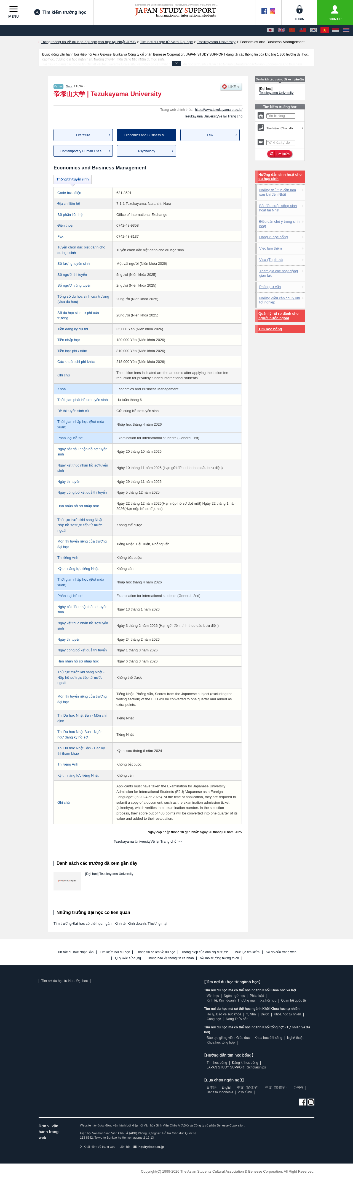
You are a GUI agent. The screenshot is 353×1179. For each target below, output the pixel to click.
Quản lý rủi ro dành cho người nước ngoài (278, 315)
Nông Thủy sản (237, 1019)
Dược (265, 1014)
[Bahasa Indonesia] (335, 30)
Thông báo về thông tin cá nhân (170, 958)
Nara (69, 86)
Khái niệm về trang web (97, 1146)
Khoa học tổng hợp (221, 1042)
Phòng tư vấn (270, 287)
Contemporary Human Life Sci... (84, 151)
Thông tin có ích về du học (155, 952)
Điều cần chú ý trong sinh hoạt (279, 223)
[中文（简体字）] (292, 30)
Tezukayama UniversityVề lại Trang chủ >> (148, 841)
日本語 (211, 1087)
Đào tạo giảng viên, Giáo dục (228, 1038)
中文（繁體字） (276, 1087)
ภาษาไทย (245, 1092)
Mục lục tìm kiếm (247, 952)
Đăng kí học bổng (273, 237)
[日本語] (270, 30)
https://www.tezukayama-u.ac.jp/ (218, 110)
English (226, 1087)
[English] (281, 30)
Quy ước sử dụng (128, 958)
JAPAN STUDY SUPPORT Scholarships (236, 1067)
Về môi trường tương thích (219, 958)
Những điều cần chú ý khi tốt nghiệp (279, 300)
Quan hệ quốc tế (293, 1000)
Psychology (146, 151)
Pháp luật (257, 996)
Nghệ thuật (295, 1038)
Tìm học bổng (270, 329)
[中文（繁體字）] (303, 30)
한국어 (298, 1087)
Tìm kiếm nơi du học (115, 952)
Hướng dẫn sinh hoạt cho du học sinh (280, 176)
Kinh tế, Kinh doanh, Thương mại (231, 1000)
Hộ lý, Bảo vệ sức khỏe (224, 1014)
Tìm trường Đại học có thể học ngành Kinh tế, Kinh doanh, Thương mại (110, 923)
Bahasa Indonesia (220, 1092)
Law (210, 135)
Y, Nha (251, 1014)
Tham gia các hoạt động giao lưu (278, 273)
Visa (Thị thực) (271, 260)
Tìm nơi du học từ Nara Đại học (64, 981)
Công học (214, 1019)
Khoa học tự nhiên (287, 1014)
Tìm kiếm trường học (60, 12)
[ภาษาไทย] (346, 30)
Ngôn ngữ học (234, 996)
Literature (83, 135)
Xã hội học (268, 1000)
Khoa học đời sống (268, 1038)
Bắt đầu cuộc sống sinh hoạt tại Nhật (278, 208)
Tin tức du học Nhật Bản (76, 952)
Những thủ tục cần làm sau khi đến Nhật (277, 192)
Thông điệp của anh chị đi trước (204, 952)
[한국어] (313, 30)
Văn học (213, 996)
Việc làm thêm (270, 248)
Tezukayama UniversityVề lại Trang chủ (213, 116)
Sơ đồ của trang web (281, 952)
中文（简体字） (248, 1087)
